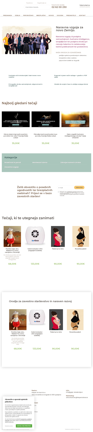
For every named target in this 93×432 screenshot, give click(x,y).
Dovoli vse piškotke (24, 426)
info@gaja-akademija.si (74, 392)
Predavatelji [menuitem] (71, 15)
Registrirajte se (41, 3)
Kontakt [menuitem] (82, 15)
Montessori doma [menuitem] (39, 162)
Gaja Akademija (11, 6)
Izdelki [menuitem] (17, 15)
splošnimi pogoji (71, 191)
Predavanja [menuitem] (7, 15)
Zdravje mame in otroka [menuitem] (71, 162)
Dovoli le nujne (9, 426)
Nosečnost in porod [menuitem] (13, 162)
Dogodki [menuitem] (60, 15)
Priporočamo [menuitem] (28, 15)
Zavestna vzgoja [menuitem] (12, 167)
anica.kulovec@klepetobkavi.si (77, 397)
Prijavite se (29, 3)
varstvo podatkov (65, 193)
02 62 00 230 (59, 7)
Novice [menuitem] (51, 15)
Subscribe (79, 187)
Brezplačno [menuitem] (41, 15)
